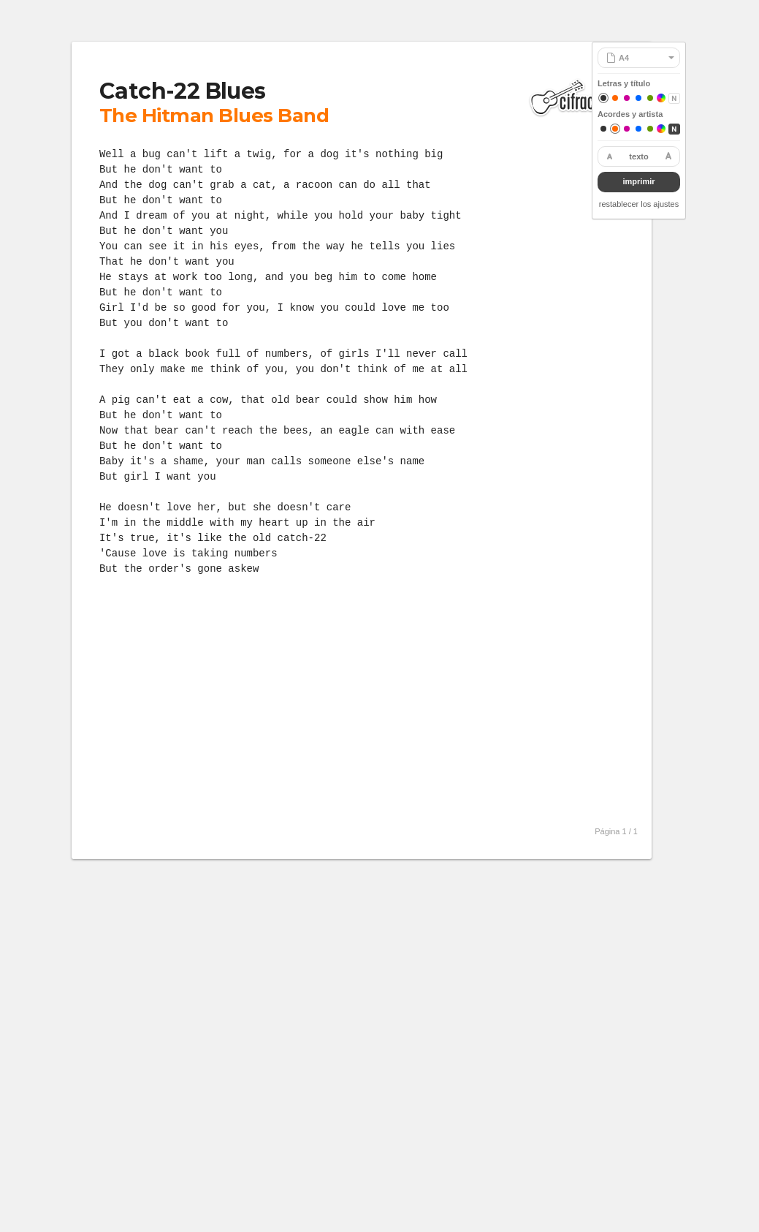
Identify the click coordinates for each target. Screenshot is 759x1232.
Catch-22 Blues (182, 91)
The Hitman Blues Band (214, 115)
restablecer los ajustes (639, 204)
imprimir (638, 181)
